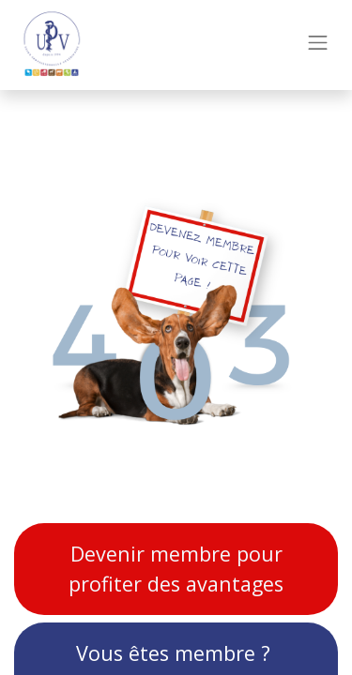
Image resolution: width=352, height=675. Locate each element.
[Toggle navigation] (318, 45)
